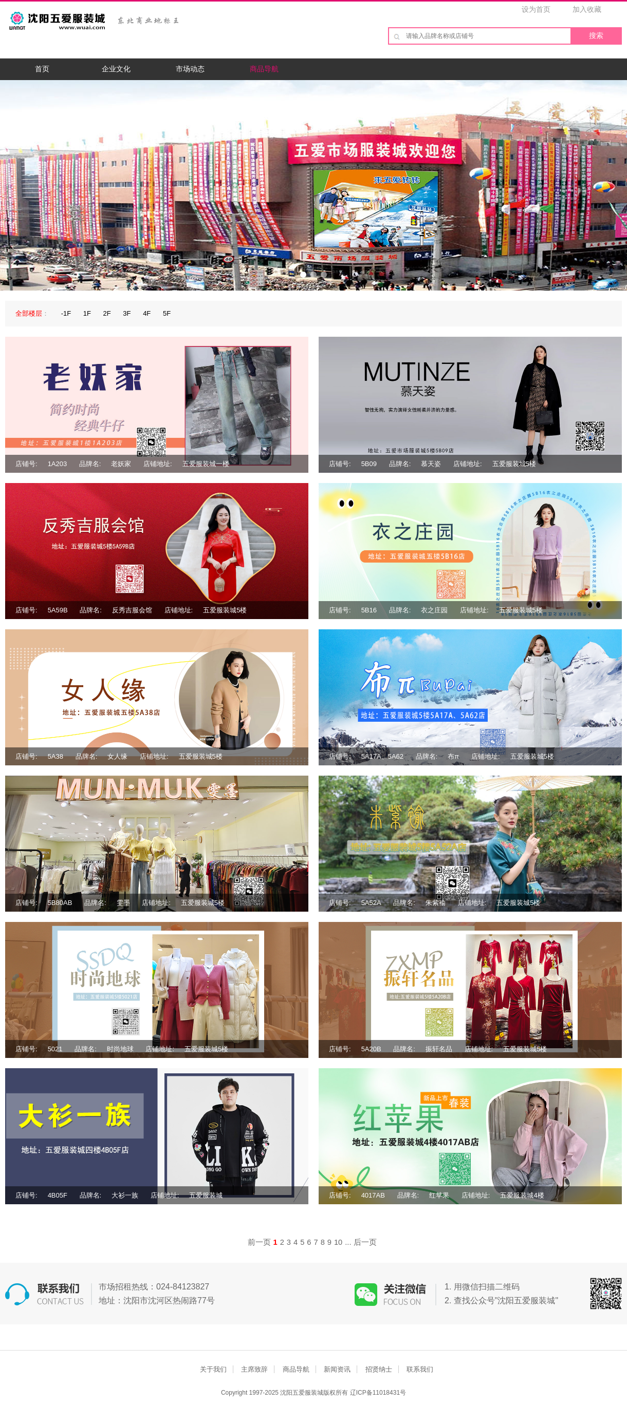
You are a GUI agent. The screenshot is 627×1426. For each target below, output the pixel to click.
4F (147, 313)
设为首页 (536, 9)
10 (338, 1242)
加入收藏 (587, 9)
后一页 (365, 1242)
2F (107, 313)
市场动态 (190, 69)
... (348, 1242)
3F (127, 313)
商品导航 (264, 69)
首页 (42, 69)
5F (167, 313)
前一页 (259, 1242)
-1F (66, 313)
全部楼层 (28, 313)
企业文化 (116, 69)
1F (87, 313)
